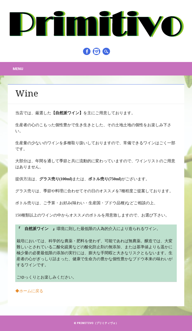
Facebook (86, 51)
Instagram (96, 51)
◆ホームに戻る (29, 291)
